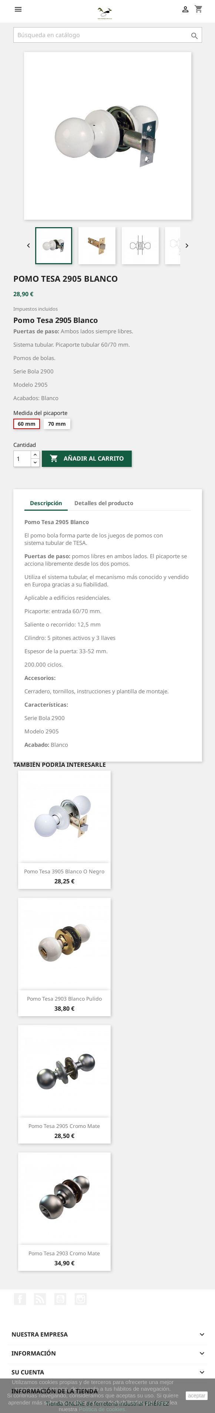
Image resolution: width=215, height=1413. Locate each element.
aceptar (196, 1396)
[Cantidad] (22, 459)
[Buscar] (107, 35)
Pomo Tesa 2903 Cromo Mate (64, 1253)
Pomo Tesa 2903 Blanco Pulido (64, 998)
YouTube (60, 1299)
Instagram (81, 1299)
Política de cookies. (103, 1409)
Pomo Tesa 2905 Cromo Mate (64, 1125)
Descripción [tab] (46, 503)
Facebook (20, 1299)
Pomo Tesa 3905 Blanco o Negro (64, 871)
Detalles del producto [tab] (103, 503)
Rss (40, 1299)
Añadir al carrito (87, 459)
